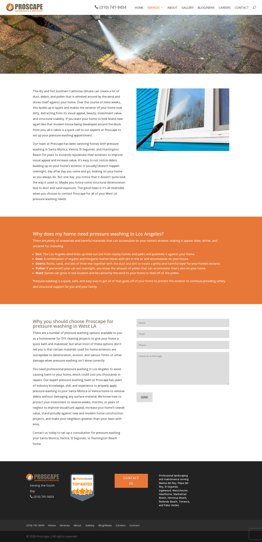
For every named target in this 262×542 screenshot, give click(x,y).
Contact (242, 8)
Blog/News (206, 8)
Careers (225, 8)
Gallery (188, 8)
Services (153, 8)
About (172, 8)
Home (139, 8)
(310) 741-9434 (113, 8)
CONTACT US (131, 480)
